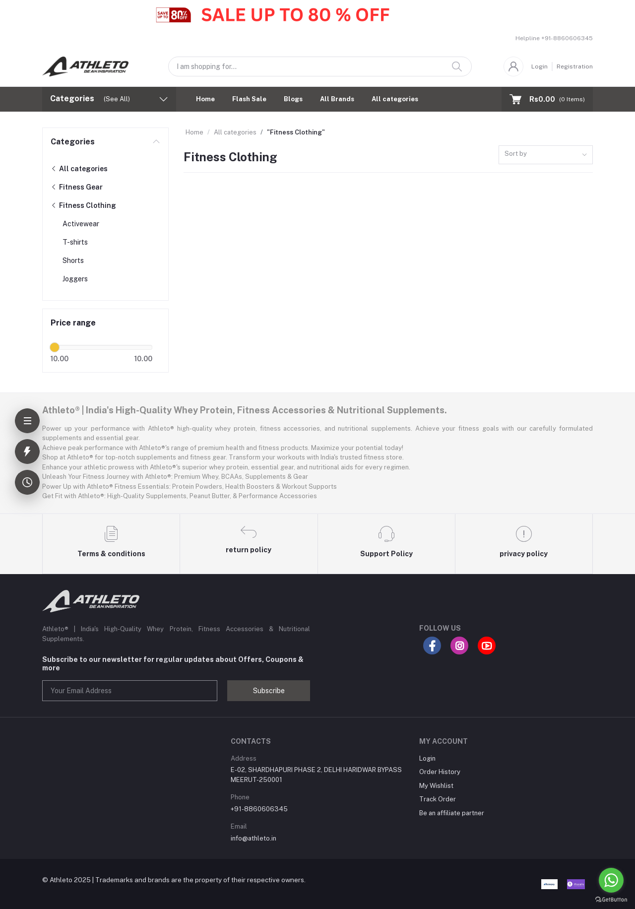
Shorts (73, 260)
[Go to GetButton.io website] (611, 899)
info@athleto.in (253, 838)
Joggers (75, 279)
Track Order (437, 799)
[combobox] (546, 155)
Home (205, 99)
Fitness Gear (77, 187)
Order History (439, 772)
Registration (575, 66)
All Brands (337, 99)
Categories (73, 141)
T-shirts (75, 242)
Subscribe (269, 691)
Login (539, 66)
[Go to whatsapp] (611, 880)
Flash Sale (249, 99)
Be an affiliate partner (451, 813)
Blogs (293, 99)
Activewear (81, 224)
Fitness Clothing (83, 205)
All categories (395, 99)
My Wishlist (436, 785)
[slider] (55, 347)
